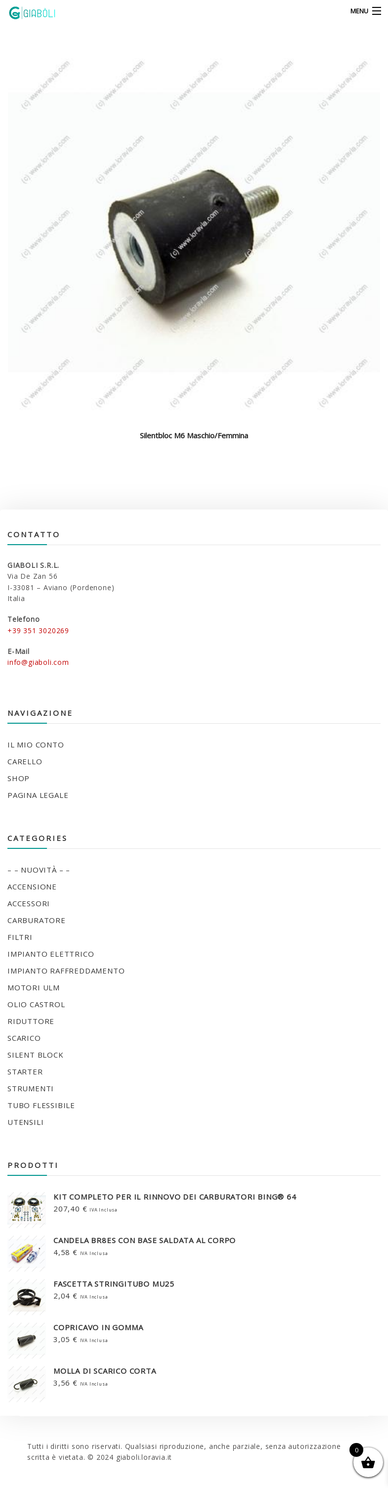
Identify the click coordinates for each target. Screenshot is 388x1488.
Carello (25, 761)
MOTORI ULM (33, 987)
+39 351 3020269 (38, 630)
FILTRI (20, 937)
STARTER (25, 1071)
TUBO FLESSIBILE (41, 1105)
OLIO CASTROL (36, 1004)
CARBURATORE (36, 920)
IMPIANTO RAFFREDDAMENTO (66, 971)
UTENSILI (25, 1122)
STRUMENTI (30, 1088)
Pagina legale (37, 795)
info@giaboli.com (38, 662)
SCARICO (24, 1038)
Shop (18, 778)
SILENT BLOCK (35, 1055)
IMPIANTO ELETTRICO (50, 954)
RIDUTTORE (30, 1021)
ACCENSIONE (32, 886)
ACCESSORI (28, 903)
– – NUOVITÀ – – (38, 870)
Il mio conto (35, 744)
